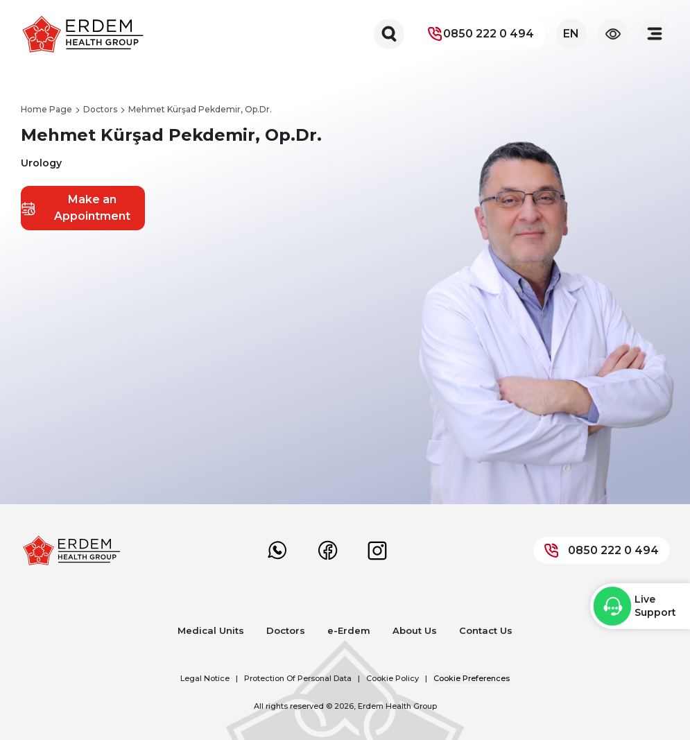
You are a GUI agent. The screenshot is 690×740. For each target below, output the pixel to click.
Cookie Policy (392, 678)
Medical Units (211, 630)
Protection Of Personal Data (298, 678)
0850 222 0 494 (480, 34)
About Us (415, 630)
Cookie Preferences (471, 678)
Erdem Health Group (397, 706)
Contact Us (485, 630)
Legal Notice (205, 678)
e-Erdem (348, 630)
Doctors (285, 630)
